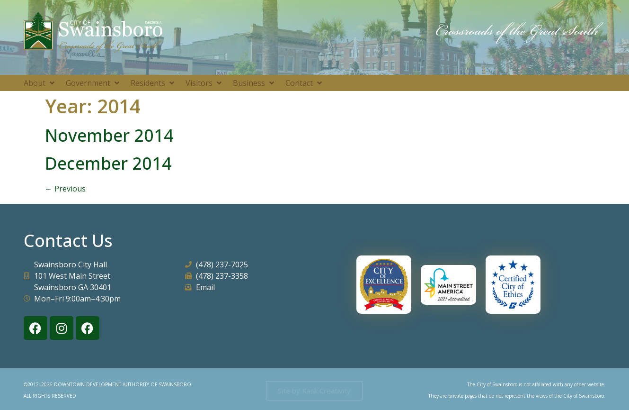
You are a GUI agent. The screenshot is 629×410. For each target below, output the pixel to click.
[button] (40, 83)
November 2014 (109, 135)
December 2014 (108, 163)
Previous (65, 188)
